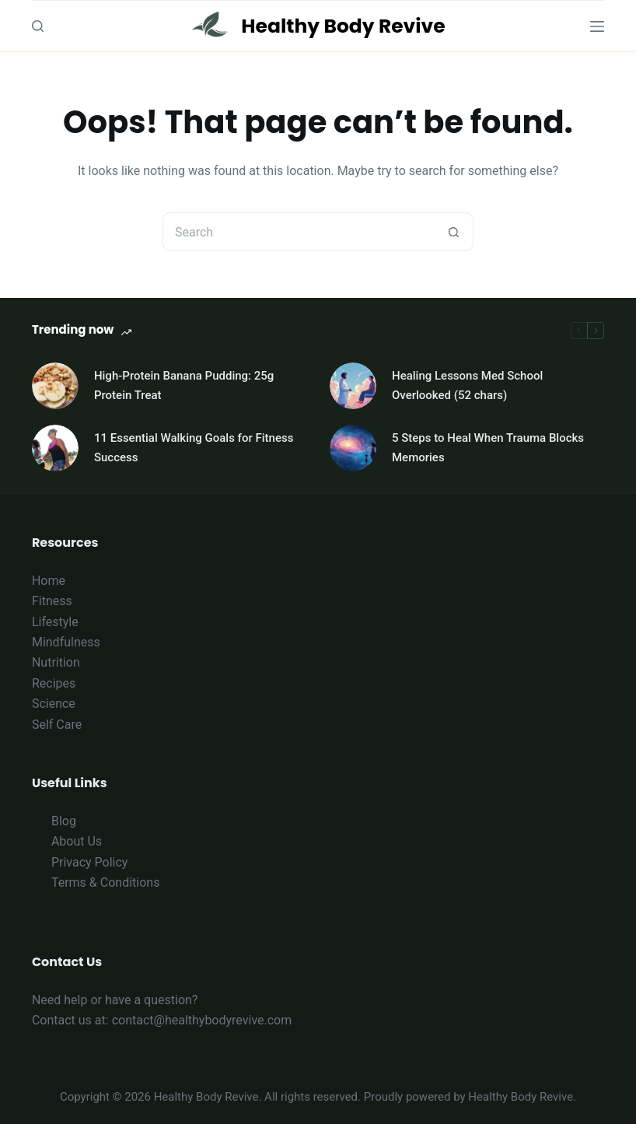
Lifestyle (55, 622)
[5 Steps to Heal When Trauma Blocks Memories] (353, 448)
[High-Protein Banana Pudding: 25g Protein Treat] (55, 385)
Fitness (52, 601)
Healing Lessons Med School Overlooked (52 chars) (467, 385)
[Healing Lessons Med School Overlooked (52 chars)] (353, 385)
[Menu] (597, 26)
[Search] (38, 26)
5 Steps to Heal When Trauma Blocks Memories (488, 447)
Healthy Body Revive (343, 26)
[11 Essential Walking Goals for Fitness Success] (55, 448)
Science (53, 703)
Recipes (53, 683)
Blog (63, 821)
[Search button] (454, 231)
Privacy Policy (89, 862)
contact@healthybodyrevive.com (202, 1020)
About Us (76, 841)
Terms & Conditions (105, 882)
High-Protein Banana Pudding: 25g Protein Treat (184, 385)
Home (48, 580)
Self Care (57, 724)
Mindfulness (66, 642)
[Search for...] (298, 231)
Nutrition (56, 662)
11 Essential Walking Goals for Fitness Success (193, 447)
